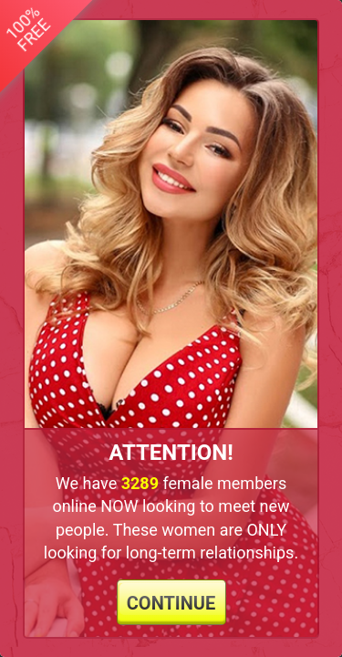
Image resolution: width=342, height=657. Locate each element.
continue (171, 603)
